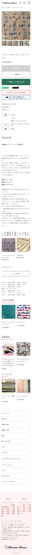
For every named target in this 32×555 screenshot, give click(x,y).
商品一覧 (4, 419)
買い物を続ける (6, 107)
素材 (18, 294)
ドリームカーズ (21, 322)
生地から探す (11, 282)
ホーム (3, 7)
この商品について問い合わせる (16, 82)
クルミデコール (6, 476)
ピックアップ (5, 413)
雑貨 (3, 435)
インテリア (5, 452)
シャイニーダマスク (22, 396)
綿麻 (12, 129)
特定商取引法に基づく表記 (9, 104)
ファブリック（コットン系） (17, 7)
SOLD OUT (16, 68)
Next (28, 26)
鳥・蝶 (13, 114)
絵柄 (18, 282)
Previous (4, 26)
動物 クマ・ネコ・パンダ (18, 120)
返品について (5, 110)
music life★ (20, 255)
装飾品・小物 (5, 430)
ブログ (3, 470)
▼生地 (8, 7)
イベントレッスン (6, 465)
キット (3, 446)
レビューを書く (16, 273)
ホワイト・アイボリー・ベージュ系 (11, 292)
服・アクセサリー (6, 441)
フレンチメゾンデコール (8, 481)
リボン (13, 118)
